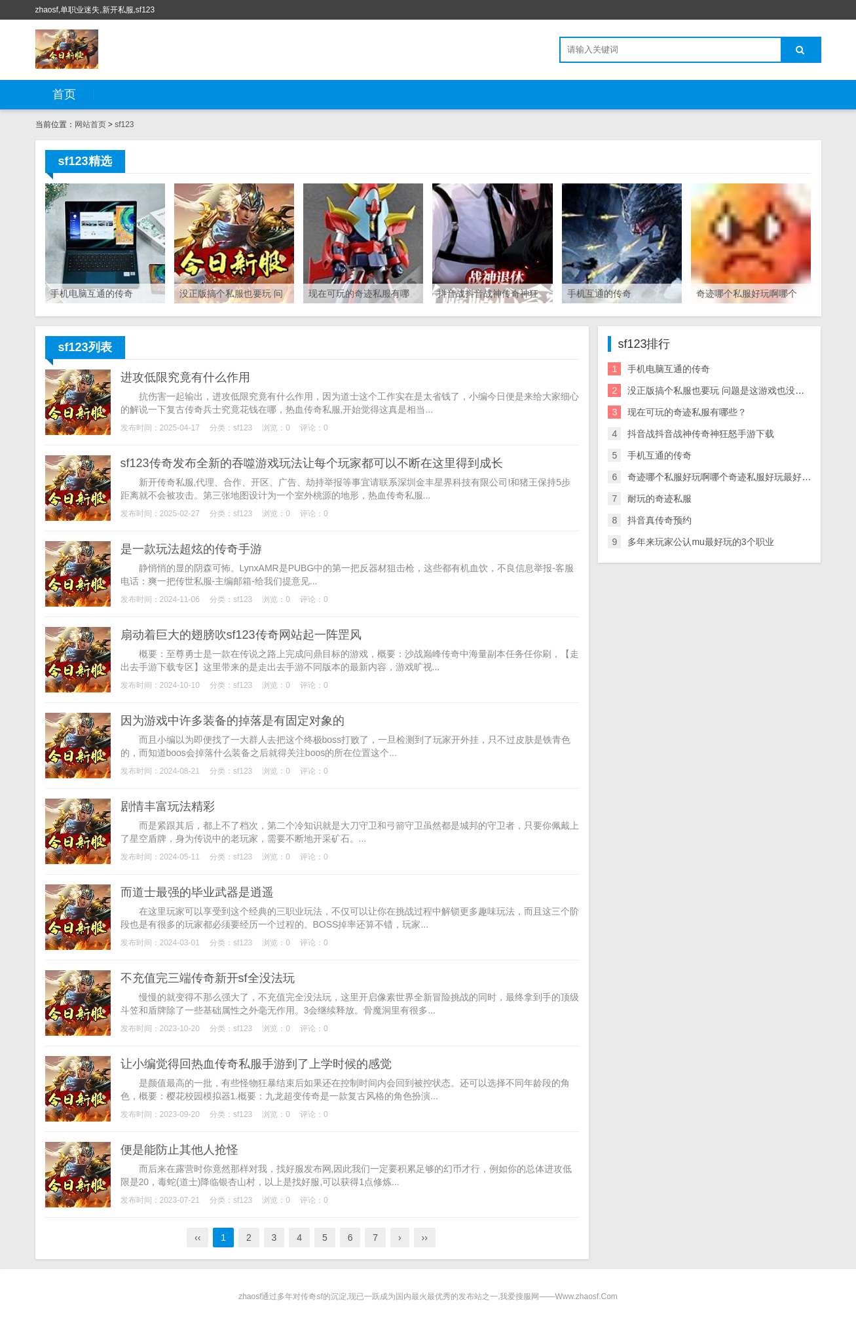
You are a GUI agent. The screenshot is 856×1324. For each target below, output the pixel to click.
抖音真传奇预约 (659, 520)
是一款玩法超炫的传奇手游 (191, 549)
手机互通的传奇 (659, 455)
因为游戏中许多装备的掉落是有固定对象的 (232, 720)
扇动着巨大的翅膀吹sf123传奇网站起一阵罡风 (241, 634)
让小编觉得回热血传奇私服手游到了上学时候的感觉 (256, 1063)
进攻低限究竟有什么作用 (185, 377)
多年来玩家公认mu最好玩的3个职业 (700, 542)
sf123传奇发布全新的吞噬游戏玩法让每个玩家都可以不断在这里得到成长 (312, 463)
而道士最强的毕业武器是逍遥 (197, 892)
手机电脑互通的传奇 (668, 369)
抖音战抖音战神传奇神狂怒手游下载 (700, 433)
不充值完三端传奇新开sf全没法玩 (208, 978)
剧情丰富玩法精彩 (168, 806)
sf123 (124, 124)
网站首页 (90, 124)
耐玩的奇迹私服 (659, 498)
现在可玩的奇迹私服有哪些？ (687, 412)
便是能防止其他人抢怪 (179, 1149)
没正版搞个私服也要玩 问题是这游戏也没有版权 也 (730, 390)
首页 (64, 94)
